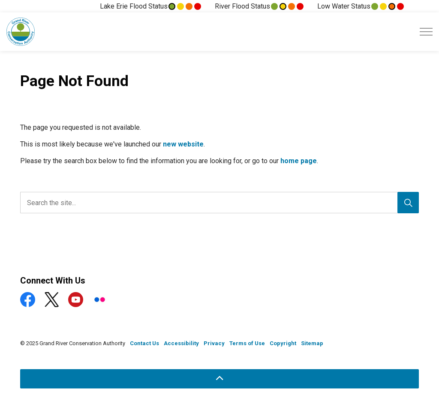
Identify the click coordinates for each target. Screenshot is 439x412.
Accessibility (181, 343)
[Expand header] (426, 31)
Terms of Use (247, 343)
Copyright (283, 343)
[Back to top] (219, 378)
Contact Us (144, 343)
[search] (217, 202)
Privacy (214, 343)
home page (298, 161)
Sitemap (312, 343)
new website (183, 144)
